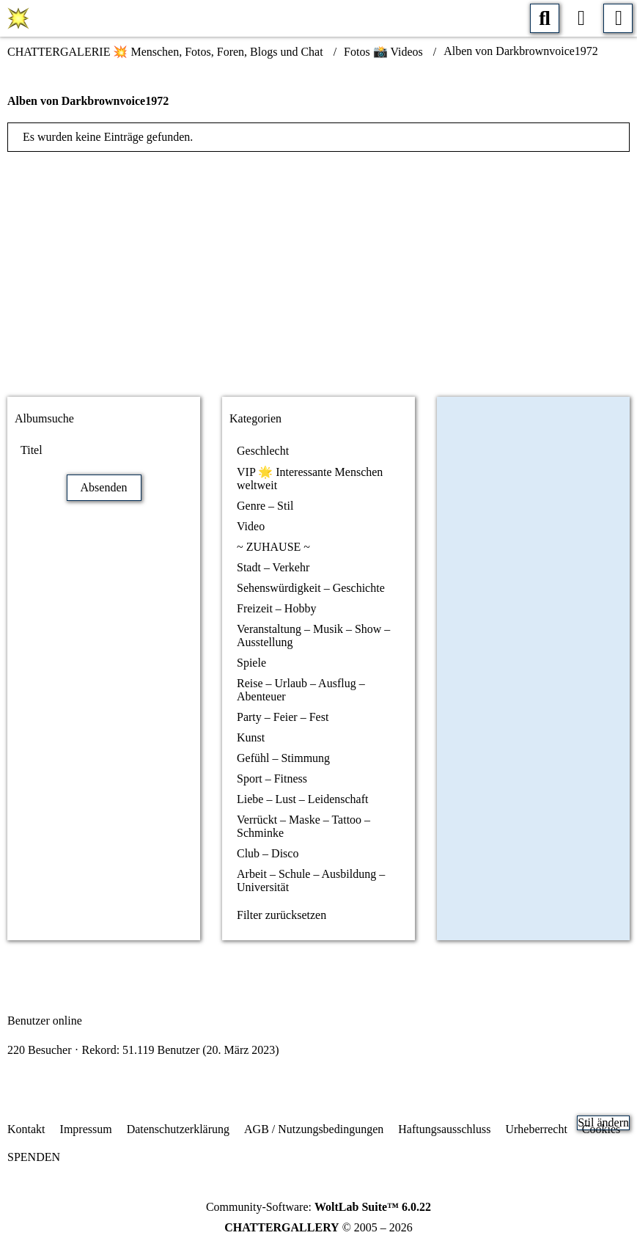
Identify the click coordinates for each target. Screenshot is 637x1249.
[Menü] (618, 18)
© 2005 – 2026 (318, 1227)
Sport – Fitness (272, 778)
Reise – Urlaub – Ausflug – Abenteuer (301, 690)
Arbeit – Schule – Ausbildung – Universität (311, 880)
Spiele (251, 662)
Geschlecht (263, 450)
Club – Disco (267, 853)
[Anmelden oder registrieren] (581, 18)
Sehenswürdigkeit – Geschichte (311, 588)
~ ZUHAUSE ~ (273, 547)
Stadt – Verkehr (273, 567)
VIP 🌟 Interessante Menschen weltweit (310, 478)
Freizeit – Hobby (276, 608)
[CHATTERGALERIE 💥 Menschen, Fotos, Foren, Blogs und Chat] (18, 18)
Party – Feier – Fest (282, 717)
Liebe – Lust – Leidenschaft (303, 799)
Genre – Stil (265, 505)
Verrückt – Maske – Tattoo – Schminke (303, 826)
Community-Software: (318, 1207)
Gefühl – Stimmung (283, 758)
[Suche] (544, 18)
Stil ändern (603, 1122)
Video (251, 526)
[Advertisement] (318, 269)
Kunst (251, 737)
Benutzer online (44, 1020)
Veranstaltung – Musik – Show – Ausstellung (313, 635)
